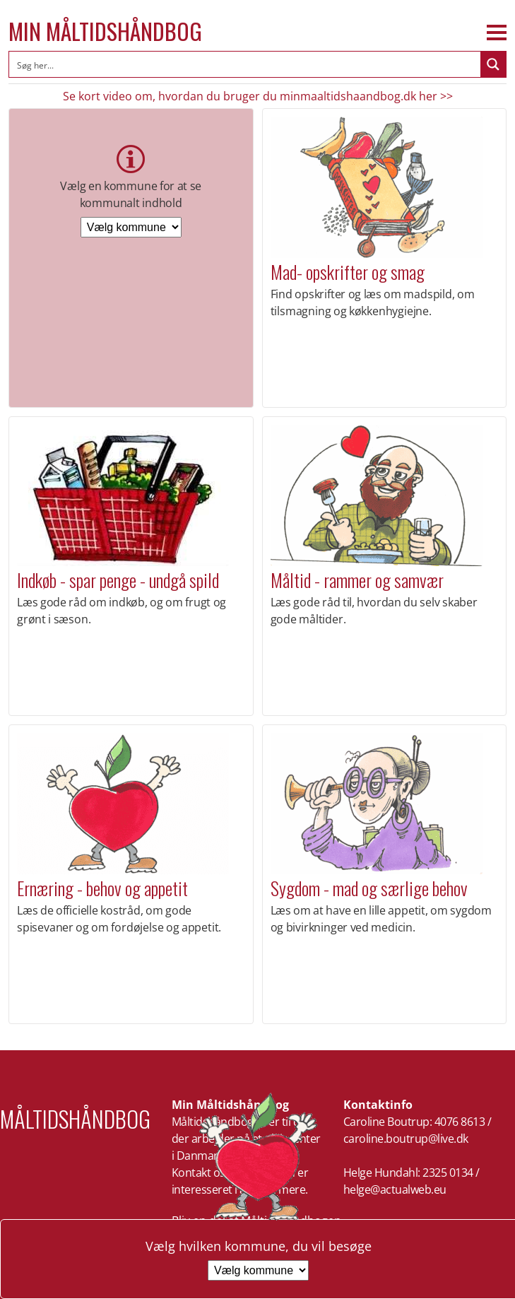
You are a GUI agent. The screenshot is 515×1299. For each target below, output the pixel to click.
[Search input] (245, 64)
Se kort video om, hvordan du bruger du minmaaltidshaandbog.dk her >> (258, 96)
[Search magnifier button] (493, 64)
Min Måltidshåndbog (105, 31)
